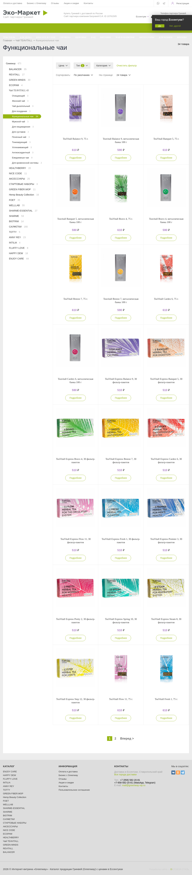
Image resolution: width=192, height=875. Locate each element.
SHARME (16, 216)
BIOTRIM (16, 221)
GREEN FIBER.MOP (22, 189)
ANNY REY (17, 237)
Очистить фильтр (127, 65)
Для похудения (21, 111)
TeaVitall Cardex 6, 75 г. (166, 299)
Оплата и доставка (12, 3)
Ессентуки (141, 16)
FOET (14, 200)
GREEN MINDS (19, 80)
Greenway (13, 63)
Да (159, 26)
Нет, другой (175, 26)
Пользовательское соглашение (74, 790)
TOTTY (14, 232)
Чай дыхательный (22, 106)
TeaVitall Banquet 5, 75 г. (166, 138)
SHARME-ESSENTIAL (23, 210)
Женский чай (20, 101)
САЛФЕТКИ (18, 226)
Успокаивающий (22, 147)
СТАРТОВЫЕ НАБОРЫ (23, 184)
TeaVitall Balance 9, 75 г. (75, 138)
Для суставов (20, 132)
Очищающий (20, 96)
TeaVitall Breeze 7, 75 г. (75, 299)
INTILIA (14, 242)
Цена (61, 65)
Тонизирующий (21, 142)
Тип (80, 65)
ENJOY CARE (19, 258)
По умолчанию (82, 75)
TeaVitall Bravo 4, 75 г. (121, 219)
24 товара (122, 75)
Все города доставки (125, 774)
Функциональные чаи (25, 116)
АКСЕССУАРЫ (19, 178)
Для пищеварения (23, 126)
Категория (101, 65)
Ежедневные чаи (22, 157)
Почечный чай (21, 137)
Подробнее (75, 157)
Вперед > (127, 738)
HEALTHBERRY (20, 168)
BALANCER (17, 69)
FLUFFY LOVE (18, 248)
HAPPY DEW (18, 253)
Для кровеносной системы (27, 163)
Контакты (88, 3)
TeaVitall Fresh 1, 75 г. (166, 699)
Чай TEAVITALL (19, 90)
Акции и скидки (71, 3)
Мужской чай (20, 121)
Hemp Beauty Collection (24, 194)
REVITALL (17, 74)
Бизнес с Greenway (36, 3)
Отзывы (55, 3)
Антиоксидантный (22, 152)
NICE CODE (18, 173)
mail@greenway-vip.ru (133, 785)
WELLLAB (17, 205)
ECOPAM (15, 85)
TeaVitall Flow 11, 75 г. (121, 699)
